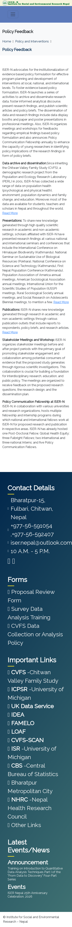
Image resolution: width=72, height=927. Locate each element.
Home (6, 41)
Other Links (24, 825)
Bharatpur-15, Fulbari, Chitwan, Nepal (32, 508)
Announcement (28, 862)
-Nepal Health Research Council (29, 808)
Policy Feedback (17, 49)
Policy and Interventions (32, 41)
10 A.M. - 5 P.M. (30, 551)
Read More (10, 213)
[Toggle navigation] (13, 14)
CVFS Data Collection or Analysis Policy (35, 634)
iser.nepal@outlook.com (41, 542)
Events (16, 887)
